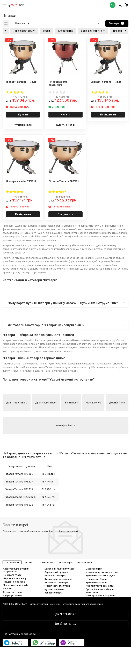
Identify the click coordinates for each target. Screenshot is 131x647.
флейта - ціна (42, 370)
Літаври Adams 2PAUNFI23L (20, 497)
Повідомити (108, 114)
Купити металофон (96, 582)
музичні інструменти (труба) (103, 340)
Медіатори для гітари (56, 582)
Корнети (7, 588)
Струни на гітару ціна (56, 572)
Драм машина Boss (46, 402)
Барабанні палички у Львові (60, 568)
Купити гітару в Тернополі (100, 586)
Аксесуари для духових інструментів (16, 570)
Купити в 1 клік (23, 124)
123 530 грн (48, 497)
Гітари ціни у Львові (96, 579)
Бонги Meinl (71, 402)
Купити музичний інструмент (102, 575)
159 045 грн (48, 504)
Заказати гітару (53, 592)
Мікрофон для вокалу (14, 578)
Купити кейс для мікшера (58, 579)
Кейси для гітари (12, 575)
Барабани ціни (94, 568)
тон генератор (82, 367)
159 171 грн (48, 481)
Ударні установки (13, 595)
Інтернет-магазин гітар (16, 340)
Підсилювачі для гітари (57, 586)
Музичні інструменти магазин (102, 572)
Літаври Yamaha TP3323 (19, 504)
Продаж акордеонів (14, 581)
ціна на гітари (10, 347)
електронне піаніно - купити (41, 363)
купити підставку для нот (81, 344)
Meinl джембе (93, 402)
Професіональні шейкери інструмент (100, 590)
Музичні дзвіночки (54, 589)
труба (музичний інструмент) (25, 351)
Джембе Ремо (117, 402)
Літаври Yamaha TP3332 (19, 489)
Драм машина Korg (16, 402)
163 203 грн (48, 489)
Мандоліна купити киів (15, 585)
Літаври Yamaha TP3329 (19, 481)
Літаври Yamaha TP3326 (19, 474)
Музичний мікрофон (55, 575)
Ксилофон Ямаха (65, 425)
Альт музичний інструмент (100, 595)
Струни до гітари (12, 592)
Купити (23, 114)
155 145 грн (48, 474)
